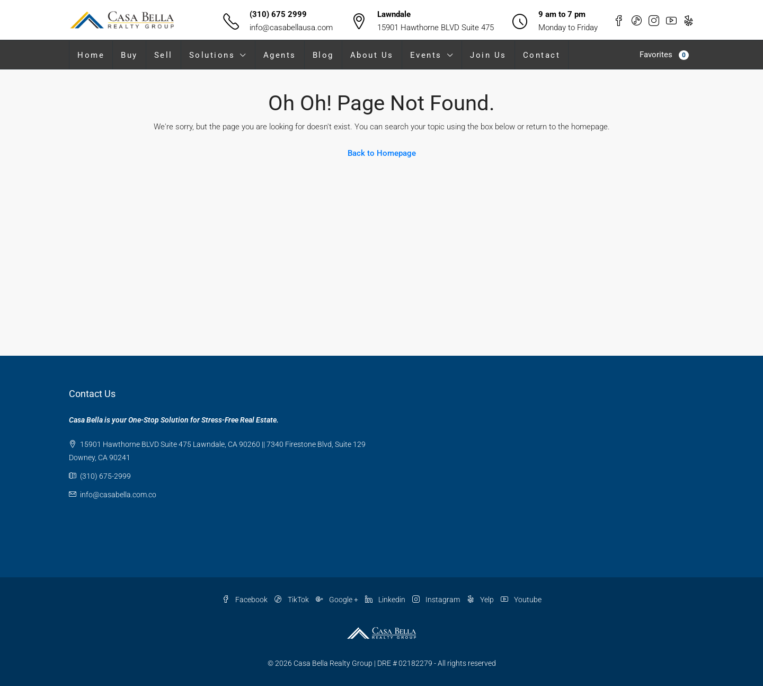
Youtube (521, 599)
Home (90, 55)
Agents (279, 55)
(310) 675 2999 (278, 14)
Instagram (437, 599)
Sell (163, 55)
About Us (372, 55)
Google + (338, 599)
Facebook (245, 599)
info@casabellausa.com (291, 27)
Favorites (664, 55)
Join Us (488, 55)
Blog (323, 55)
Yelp (481, 599)
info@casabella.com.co (118, 494)
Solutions (212, 55)
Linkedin (386, 599)
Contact (542, 55)
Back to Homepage (382, 153)
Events (426, 55)
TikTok (292, 599)
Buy (129, 55)
